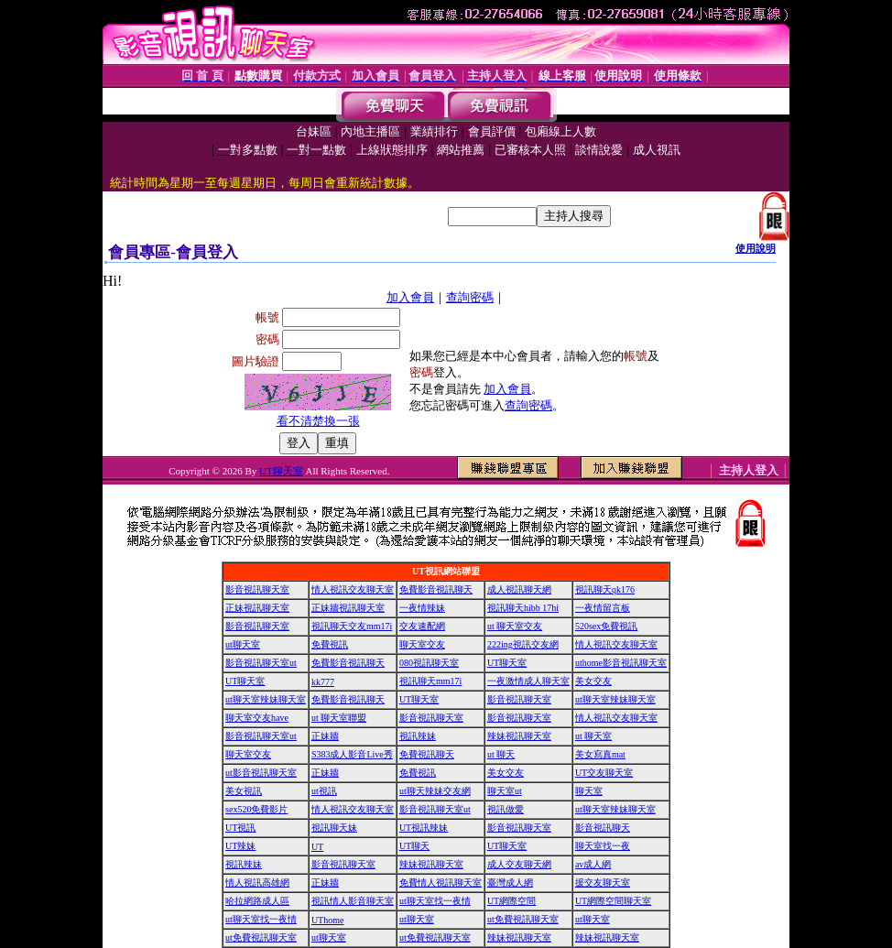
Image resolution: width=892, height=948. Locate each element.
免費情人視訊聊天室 (440, 882)
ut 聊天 (501, 754)
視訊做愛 (505, 809)
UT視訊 (240, 828)
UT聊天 (414, 846)
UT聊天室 (281, 470)
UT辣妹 (240, 846)
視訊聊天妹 (334, 828)
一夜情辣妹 (422, 608)
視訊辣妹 (417, 736)
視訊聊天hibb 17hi (523, 608)
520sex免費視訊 (606, 626)
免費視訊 (329, 644)
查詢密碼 (470, 297)
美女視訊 (243, 791)
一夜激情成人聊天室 (528, 681)
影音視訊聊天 (602, 828)
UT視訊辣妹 (423, 828)
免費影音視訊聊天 (436, 589)
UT (317, 847)
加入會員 (410, 297)
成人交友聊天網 (519, 864)
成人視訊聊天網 (519, 589)
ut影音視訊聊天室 (261, 773)
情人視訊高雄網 (257, 882)
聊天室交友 (422, 644)
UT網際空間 (511, 901)
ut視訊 (324, 791)
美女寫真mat (600, 754)
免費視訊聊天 (426, 754)
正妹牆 (325, 736)
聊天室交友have (256, 718)
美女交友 (593, 681)
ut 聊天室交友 (514, 626)
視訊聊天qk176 (605, 589)
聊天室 (589, 791)
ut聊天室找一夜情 (435, 901)
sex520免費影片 (256, 809)
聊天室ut (504, 791)
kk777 (322, 682)
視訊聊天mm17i (430, 681)
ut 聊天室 (593, 736)
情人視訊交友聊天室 (352, 589)
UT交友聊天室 (604, 773)
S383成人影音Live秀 (352, 754)
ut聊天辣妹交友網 (435, 791)
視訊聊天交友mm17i (351, 626)
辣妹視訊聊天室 (519, 736)
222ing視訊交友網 (523, 644)
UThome (327, 920)
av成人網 (593, 864)
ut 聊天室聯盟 (338, 718)
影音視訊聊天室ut (261, 663)
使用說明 (755, 248)
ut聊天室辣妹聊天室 (265, 699)
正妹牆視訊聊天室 (348, 608)
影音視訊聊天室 (257, 589)
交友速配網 (422, 626)
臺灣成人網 (510, 882)
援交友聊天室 (602, 882)
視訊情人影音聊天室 (352, 901)
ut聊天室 (242, 644)
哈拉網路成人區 (257, 901)
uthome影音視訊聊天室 (621, 663)
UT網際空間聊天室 (613, 901)
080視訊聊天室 (429, 663)
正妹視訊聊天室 (257, 608)
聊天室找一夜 (602, 846)
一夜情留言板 (602, 608)
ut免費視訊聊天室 (523, 919)
